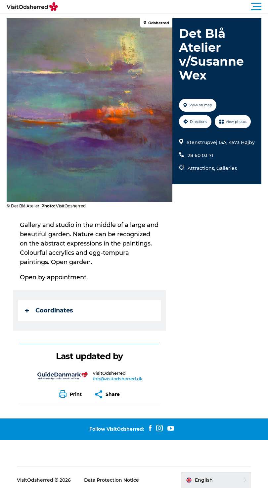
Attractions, (202, 168)
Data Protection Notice (111, 480)
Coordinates (49, 310)
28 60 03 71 (200, 155)
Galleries (226, 168)
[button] (163, 7)
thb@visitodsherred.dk (118, 378)
